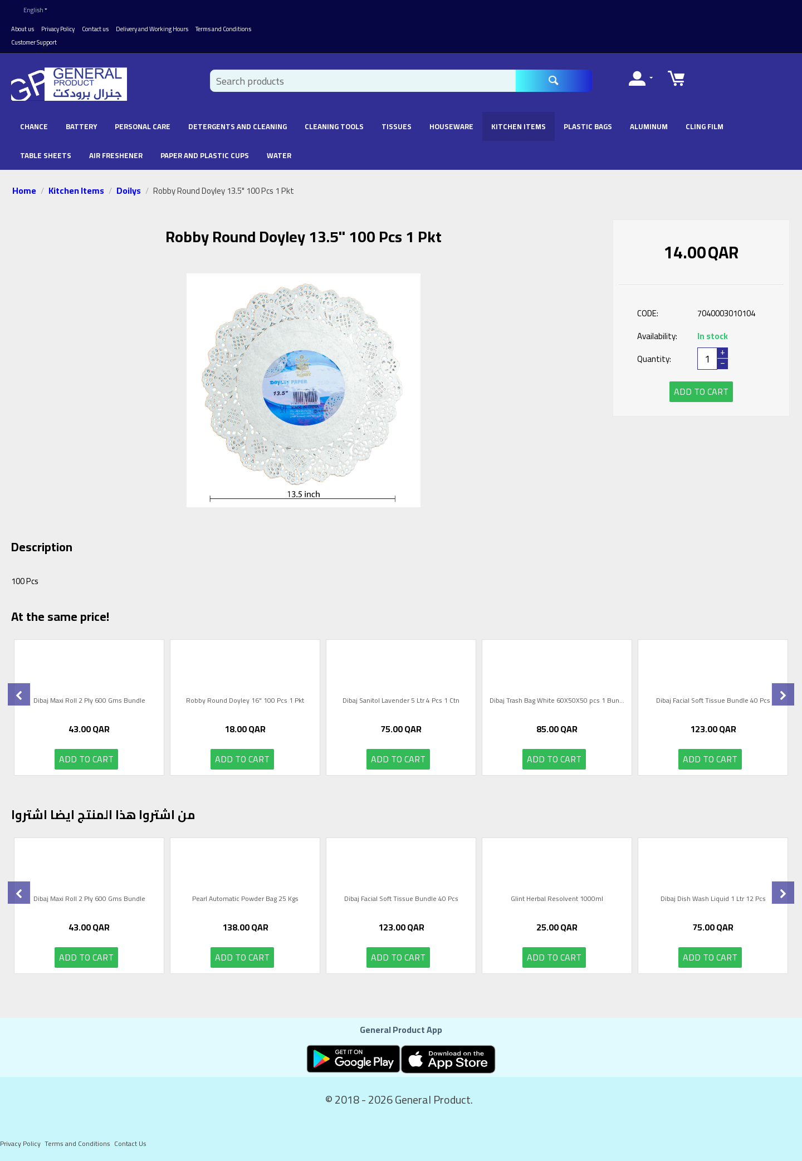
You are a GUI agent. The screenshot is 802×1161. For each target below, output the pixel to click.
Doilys (128, 190)
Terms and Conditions (223, 29)
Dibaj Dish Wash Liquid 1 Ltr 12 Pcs (713, 900)
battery (81, 126)
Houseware (451, 126)
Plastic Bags (588, 126)
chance (34, 126)
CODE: (647, 313)
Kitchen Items (518, 126)
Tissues (397, 126)
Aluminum (649, 126)
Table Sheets (45, 155)
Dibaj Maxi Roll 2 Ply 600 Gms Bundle (89, 702)
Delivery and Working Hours (152, 29)
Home (24, 190)
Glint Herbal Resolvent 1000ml (557, 900)
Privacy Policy (58, 29)
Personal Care (142, 126)
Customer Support (34, 42)
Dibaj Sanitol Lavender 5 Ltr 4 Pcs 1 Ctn (401, 702)
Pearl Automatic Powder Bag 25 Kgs (245, 900)
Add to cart (701, 391)
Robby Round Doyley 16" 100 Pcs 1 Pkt (245, 702)
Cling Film (704, 126)
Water (279, 155)
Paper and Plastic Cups (204, 155)
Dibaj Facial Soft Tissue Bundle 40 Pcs (713, 702)
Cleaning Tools (334, 126)
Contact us (95, 29)
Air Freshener (116, 155)
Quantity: (654, 359)
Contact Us (130, 1143)
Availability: (657, 336)
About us (22, 29)
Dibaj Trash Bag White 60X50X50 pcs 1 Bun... (557, 702)
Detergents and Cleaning (237, 126)
